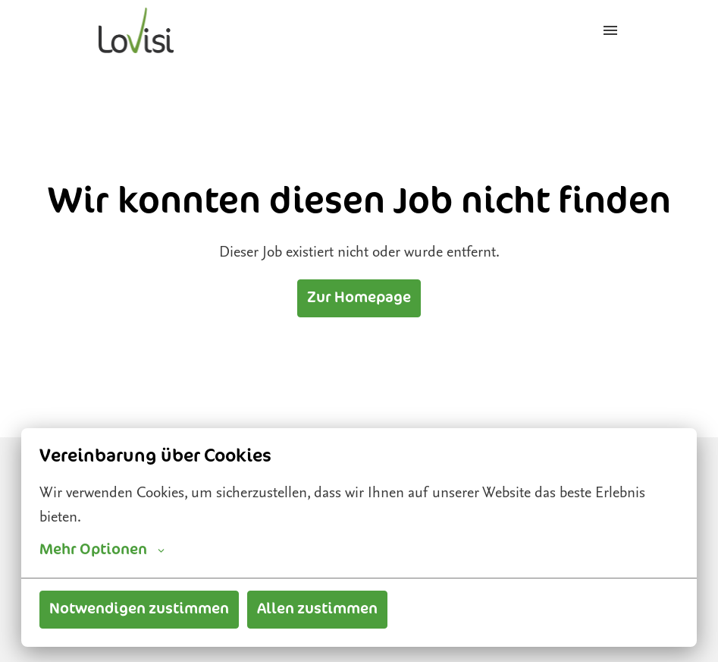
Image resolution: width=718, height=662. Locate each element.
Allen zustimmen (317, 609)
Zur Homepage (359, 298)
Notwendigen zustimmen (139, 609)
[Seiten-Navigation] (610, 30)
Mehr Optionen (102, 550)
